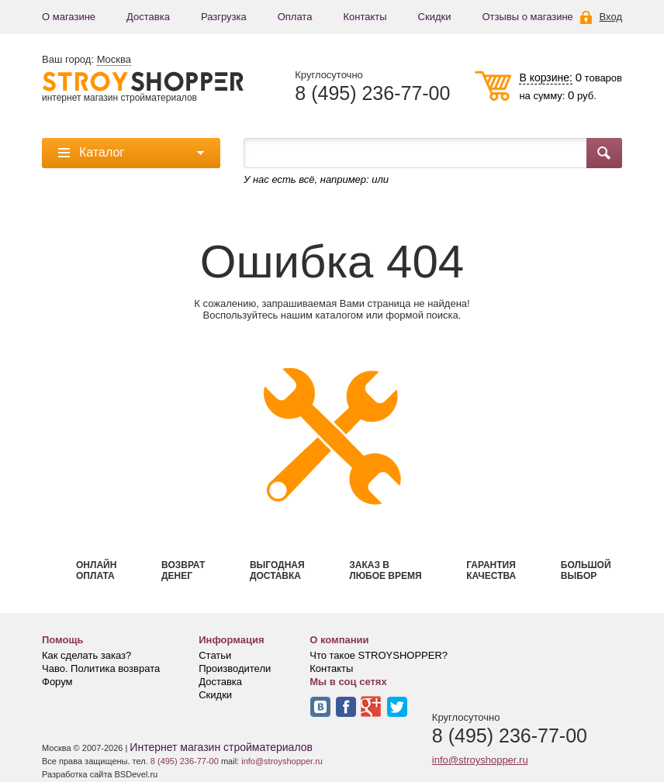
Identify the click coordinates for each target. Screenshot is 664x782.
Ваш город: (86, 59)
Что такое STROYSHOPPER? (379, 655)
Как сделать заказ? (86, 655)
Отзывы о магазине (527, 16)
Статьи (215, 655)
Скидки (434, 16)
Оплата (295, 16)
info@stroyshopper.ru (480, 760)
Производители (235, 668)
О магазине (68, 16)
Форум (57, 681)
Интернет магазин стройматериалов (221, 747)
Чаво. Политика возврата (101, 668)
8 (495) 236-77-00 (372, 93)
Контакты (364, 16)
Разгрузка (224, 16)
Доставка (148, 16)
